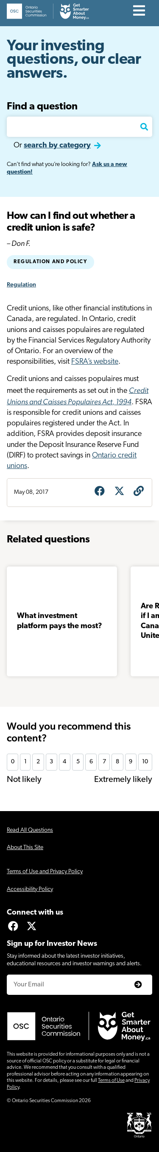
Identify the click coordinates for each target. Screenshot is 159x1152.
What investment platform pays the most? (59, 621)
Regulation (21, 284)
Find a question (42, 107)
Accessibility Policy (30, 889)
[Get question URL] (138, 492)
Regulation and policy (50, 261)
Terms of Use (111, 1080)
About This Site (25, 847)
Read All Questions (30, 830)
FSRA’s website (94, 362)
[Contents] (139, 11)
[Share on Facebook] (99, 492)
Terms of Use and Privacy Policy (45, 872)
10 (145, 762)
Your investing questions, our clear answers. (74, 60)
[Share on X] (119, 492)
